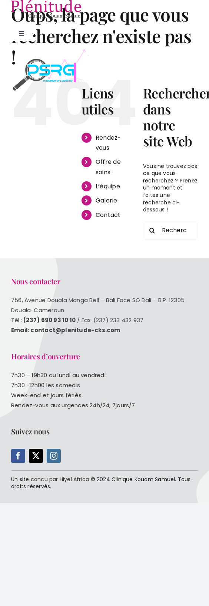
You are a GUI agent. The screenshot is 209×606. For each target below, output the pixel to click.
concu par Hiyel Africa (60, 479)
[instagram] (54, 456)
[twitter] (36, 456)
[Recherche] (152, 230)
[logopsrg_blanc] (53, 51)
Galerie (106, 200)
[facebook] (18, 456)
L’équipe (108, 186)
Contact (108, 215)
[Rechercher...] (170, 230)
